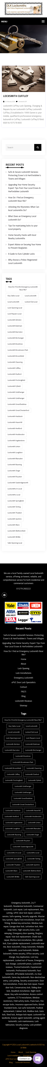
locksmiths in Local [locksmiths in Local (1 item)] (15, 488)
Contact (23, 687)
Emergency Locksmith (23, 677)
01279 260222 (23, 588)
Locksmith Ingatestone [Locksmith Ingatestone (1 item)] (16, 440)
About (23, 663)
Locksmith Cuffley (15, 96)
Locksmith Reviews (23, 701)
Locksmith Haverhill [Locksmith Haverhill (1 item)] (15, 422)
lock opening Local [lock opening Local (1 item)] (15, 307)
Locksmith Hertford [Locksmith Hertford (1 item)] (15, 428)
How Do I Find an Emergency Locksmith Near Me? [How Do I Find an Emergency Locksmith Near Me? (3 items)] (23, 288)
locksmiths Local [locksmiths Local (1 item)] (14, 494)
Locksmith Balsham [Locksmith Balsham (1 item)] (15, 325)
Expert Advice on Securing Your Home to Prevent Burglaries (24, 246)
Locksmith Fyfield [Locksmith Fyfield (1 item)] (14, 386)
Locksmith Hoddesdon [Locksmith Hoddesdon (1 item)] (16, 434)
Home (14, 39)
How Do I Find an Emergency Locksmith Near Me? (21, 199)
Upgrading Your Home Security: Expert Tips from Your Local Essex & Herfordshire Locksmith (24, 188)
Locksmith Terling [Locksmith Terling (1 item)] (14, 506)
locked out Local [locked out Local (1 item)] (31, 301)
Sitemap (23, 705)
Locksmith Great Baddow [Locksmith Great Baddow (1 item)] (17, 404)
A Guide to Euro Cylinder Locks (21, 253)
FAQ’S (23, 691)
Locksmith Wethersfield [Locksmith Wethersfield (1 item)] (16, 530)
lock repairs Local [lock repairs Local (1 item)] (14, 313)
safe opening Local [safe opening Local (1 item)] (15, 543)
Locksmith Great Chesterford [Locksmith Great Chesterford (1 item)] (18, 410)
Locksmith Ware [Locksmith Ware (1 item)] (14, 524)
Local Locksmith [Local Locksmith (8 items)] (30, 295)
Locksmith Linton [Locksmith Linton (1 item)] (14, 446)
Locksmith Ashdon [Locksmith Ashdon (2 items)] (14, 319)
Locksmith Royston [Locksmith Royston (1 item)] (15, 476)
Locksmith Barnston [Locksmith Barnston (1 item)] (15, 332)
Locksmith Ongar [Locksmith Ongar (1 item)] (14, 470)
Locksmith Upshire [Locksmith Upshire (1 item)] (15, 518)
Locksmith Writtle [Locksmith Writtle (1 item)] (14, 537)
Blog (23, 696)
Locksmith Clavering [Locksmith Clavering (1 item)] (15, 362)
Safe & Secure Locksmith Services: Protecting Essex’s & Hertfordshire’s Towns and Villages (24, 175)
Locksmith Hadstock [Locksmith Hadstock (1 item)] (15, 416)
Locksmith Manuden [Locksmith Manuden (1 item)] (15, 458)
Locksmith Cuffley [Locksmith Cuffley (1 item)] (14, 368)
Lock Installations (23, 673)
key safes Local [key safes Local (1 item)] (13, 295)
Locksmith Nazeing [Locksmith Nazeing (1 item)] (15, 464)
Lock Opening (23, 668)
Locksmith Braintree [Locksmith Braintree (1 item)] (15, 344)
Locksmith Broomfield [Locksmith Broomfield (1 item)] (16, 356)
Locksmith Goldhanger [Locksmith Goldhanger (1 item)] (16, 398)
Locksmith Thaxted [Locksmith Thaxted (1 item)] (15, 512)
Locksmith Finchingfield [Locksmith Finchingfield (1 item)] (16, 380)
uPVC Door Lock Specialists (24, 682)
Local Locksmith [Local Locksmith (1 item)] (13, 301)
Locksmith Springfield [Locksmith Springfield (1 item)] (16, 500)
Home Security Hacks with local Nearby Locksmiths (22, 236)
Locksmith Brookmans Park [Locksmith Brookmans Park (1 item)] (18, 350)
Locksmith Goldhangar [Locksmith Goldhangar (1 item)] (16, 392)
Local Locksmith (22, 1044)
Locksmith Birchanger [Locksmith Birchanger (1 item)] (16, 338)
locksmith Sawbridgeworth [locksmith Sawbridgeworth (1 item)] (18, 482)
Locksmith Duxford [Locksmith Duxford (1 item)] (14, 374)
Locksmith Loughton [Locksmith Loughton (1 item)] (15, 452)
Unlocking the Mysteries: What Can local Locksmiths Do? (23, 208)
